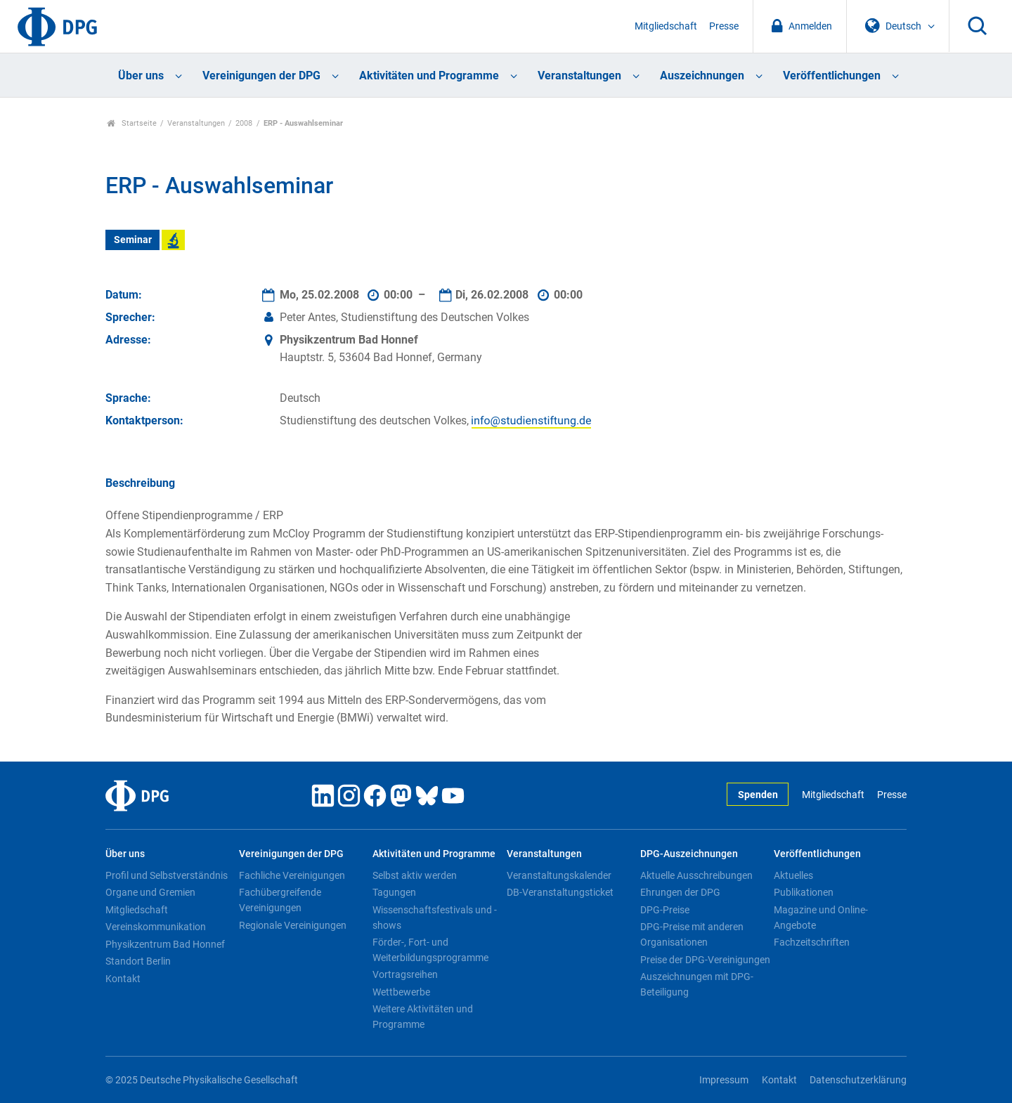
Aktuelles (793, 875)
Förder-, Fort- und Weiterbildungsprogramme (430, 949)
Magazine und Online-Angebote (821, 917)
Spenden (758, 795)
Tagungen (394, 892)
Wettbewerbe (401, 992)
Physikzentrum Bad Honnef (165, 944)
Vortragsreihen (405, 974)
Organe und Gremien (150, 892)
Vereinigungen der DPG (261, 75)
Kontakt (123, 978)
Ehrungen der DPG (680, 892)
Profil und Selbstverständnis (166, 875)
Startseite (132, 123)
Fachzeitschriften (812, 942)
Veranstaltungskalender (559, 875)
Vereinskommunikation (155, 926)
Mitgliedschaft (666, 26)
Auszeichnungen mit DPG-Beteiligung (696, 984)
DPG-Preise (664, 909)
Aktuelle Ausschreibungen (696, 875)
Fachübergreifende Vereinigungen (280, 900)
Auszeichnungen (702, 75)
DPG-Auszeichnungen (689, 854)
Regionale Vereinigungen (292, 925)
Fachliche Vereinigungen (292, 875)
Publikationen (803, 892)
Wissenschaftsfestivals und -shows (434, 917)
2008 (243, 123)
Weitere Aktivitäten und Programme (422, 1016)
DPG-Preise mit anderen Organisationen (692, 934)
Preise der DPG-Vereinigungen (705, 959)
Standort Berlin (138, 961)
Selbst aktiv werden (414, 875)
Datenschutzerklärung (858, 1080)
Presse (724, 26)
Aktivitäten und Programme (429, 75)
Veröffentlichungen (832, 75)
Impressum (723, 1080)
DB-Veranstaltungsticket (560, 892)
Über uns (141, 75)
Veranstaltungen (579, 75)
